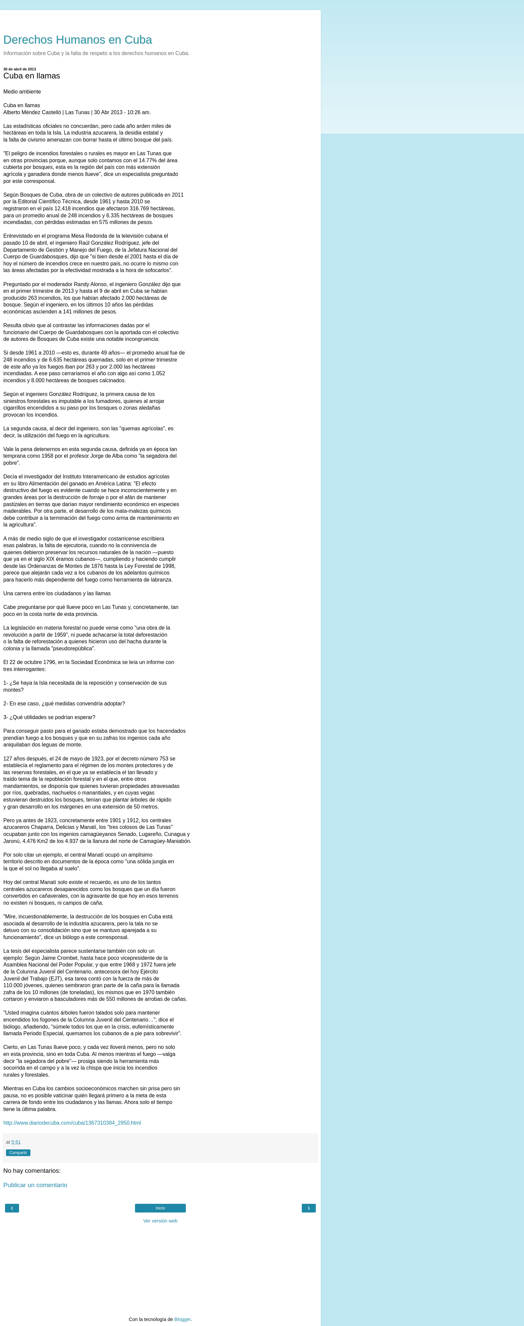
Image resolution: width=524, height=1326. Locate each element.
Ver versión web (160, 1221)
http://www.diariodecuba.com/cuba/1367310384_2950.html (72, 1123)
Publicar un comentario (35, 1184)
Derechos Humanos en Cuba (77, 39)
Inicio (160, 1208)
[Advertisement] (160, 18)
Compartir (18, 1152)
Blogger (182, 1319)
